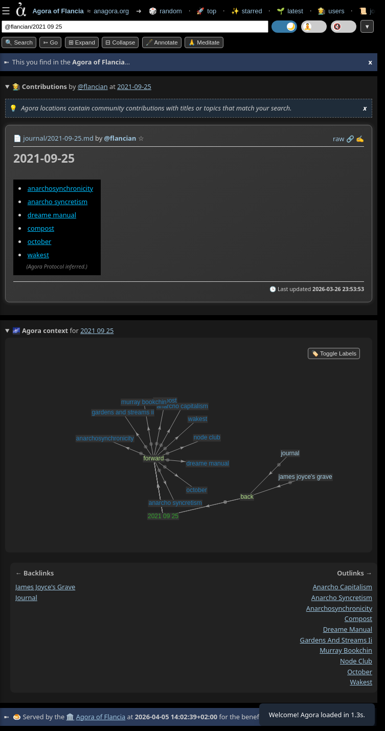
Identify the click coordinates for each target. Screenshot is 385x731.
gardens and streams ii (336, 639)
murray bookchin (346, 650)
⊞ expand (82, 42)
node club (356, 661)
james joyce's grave (45, 586)
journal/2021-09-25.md (58, 138)
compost (41, 228)
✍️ (360, 138)
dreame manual (52, 214)
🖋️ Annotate (162, 42)
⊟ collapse (120, 42)
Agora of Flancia (100, 716)
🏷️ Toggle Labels (333, 353)
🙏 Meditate (203, 42)
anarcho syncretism (57, 201)
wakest (38, 254)
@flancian (93, 86)
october (40, 241)
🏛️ (70, 716)
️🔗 (350, 138)
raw (338, 138)
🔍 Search (19, 42)
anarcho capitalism (342, 586)
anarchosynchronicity (60, 188)
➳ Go (50, 42)
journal (26, 597)
